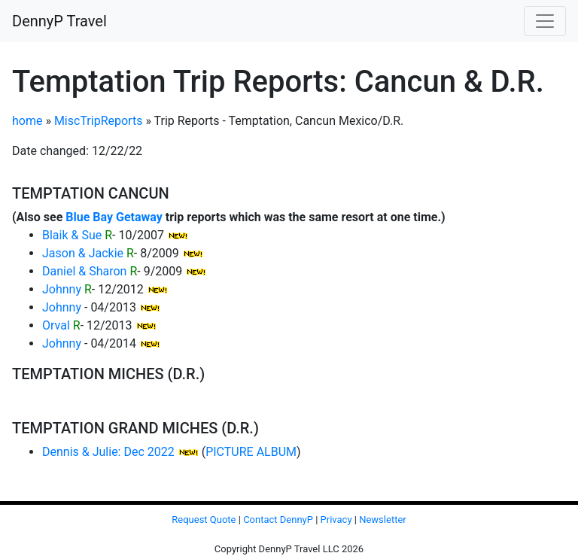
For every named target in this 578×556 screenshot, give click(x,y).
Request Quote (204, 519)
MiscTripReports (98, 121)
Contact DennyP (278, 519)
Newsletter (382, 519)
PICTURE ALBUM (251, 452)
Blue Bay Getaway (113, 217)
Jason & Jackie (82, 253)
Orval (56, 325)
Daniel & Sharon (84, 271)
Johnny (61, 289)
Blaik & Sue (72, 235)
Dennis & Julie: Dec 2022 (108, 452)
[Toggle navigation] (545, 21)
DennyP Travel (59, 21)
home (27, 121)
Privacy (336, 519)
